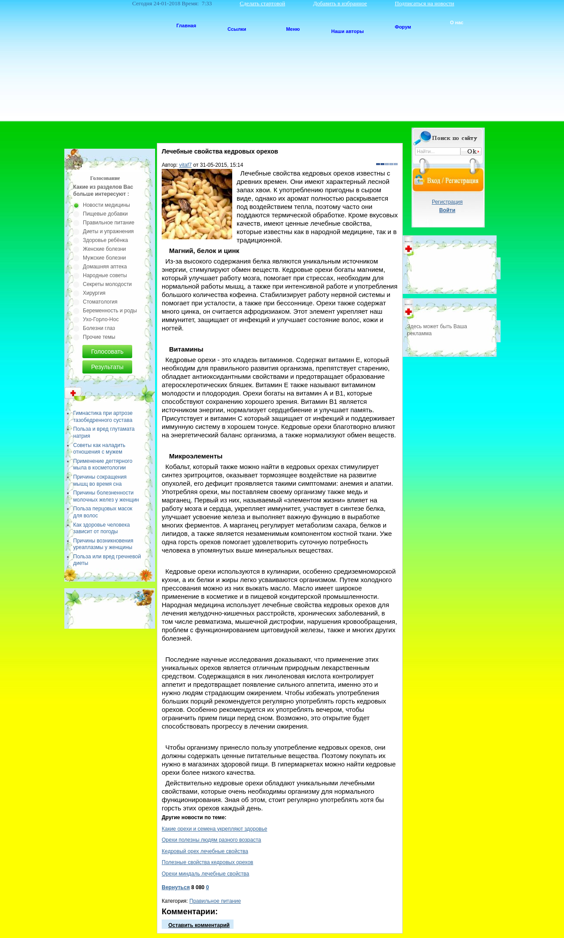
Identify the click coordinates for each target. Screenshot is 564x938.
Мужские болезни (104, 258)
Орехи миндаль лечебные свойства (205, 874)
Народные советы (105, 275)
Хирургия (94, 293)
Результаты (107, 366)
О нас (457, 22)
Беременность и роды (110, 311)
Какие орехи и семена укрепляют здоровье (214, 829)
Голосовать (107, 351)
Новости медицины (106, 205)
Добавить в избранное (340, 3)
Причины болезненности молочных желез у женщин (106, 496)
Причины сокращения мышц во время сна (99, 480)
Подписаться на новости (424, 3)
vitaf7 (185, 165)
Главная (186, 25)
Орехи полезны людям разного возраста (211, 840)
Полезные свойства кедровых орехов (207, 862)
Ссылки (236, 29)
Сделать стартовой (262, 3)
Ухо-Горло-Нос (101, 319)
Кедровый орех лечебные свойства (205, 851)
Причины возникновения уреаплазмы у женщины (103, 544)
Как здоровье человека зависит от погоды (101, 528)
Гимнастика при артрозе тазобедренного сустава (103, 416)
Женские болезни (104, 249)
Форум (403, 26)
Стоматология (100, 302)
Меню (293, 29)
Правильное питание (215, 901)
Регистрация (447, 202)
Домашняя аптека (105, 267)
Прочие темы (99, 337)
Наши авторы (347, 31)
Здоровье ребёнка (105, 240)
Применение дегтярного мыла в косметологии (102, 464)
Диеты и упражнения (108, 231)
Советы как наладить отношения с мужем (99, 448)
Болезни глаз (99, 328)
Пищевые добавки (105, 214)
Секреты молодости (107, 284)
